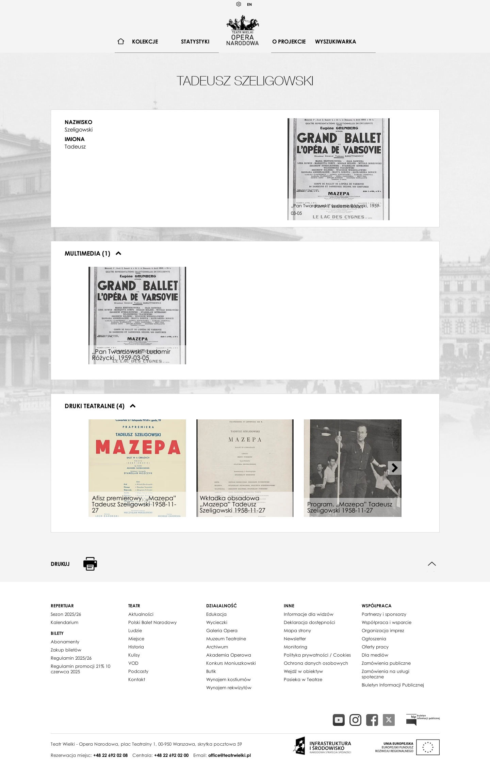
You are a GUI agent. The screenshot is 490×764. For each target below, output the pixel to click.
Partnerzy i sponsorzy (384, 614)
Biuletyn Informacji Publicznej (393, 685)
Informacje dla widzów (308, 614)
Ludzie (135, 630)
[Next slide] (395, 468)
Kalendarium (64, 622)
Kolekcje (145, 41)
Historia (136, 646)
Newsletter (295, 638)
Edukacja (216, 614)
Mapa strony (297, 630)
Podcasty (138, 671)
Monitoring (295, 646)
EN (249, 4)
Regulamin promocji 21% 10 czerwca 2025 (80, 668)
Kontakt (136, 679)
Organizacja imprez (383, 630)
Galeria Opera (222, 630)
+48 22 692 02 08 (110, 755)
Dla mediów (375, 655)
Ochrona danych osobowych (316, 663)
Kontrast (238, 4)
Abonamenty (65, 641)
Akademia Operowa (228, 655)
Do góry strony (432, 564)
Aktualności (140, 614)
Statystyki (195, 41)
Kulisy (134, 655)
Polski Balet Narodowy (152, 622)
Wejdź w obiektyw (303, 671)
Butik (211, 671)
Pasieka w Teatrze (303, 679)
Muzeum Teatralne (226, 638)
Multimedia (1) (93, 253)
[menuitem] (121, 41)
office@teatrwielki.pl (229, 755)
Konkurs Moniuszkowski (231, 663)
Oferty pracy (375, 646)
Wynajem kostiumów (228, 679)
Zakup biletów (66, 650)
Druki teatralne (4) (100, 406)
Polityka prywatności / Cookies (317, 655)
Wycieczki (216, 622)
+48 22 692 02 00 (171, 755)
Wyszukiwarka (335, 41)
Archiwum (217, 646)
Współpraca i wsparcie (386, 622)
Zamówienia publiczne (386, 663)
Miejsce (136, 638)
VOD (133, 663)
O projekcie (289, 41)
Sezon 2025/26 (66, 614)
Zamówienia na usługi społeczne (385, 673)
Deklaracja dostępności (309, 622)
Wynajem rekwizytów (228, 687)
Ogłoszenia (374, 638)
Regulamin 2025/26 (71, 658)
